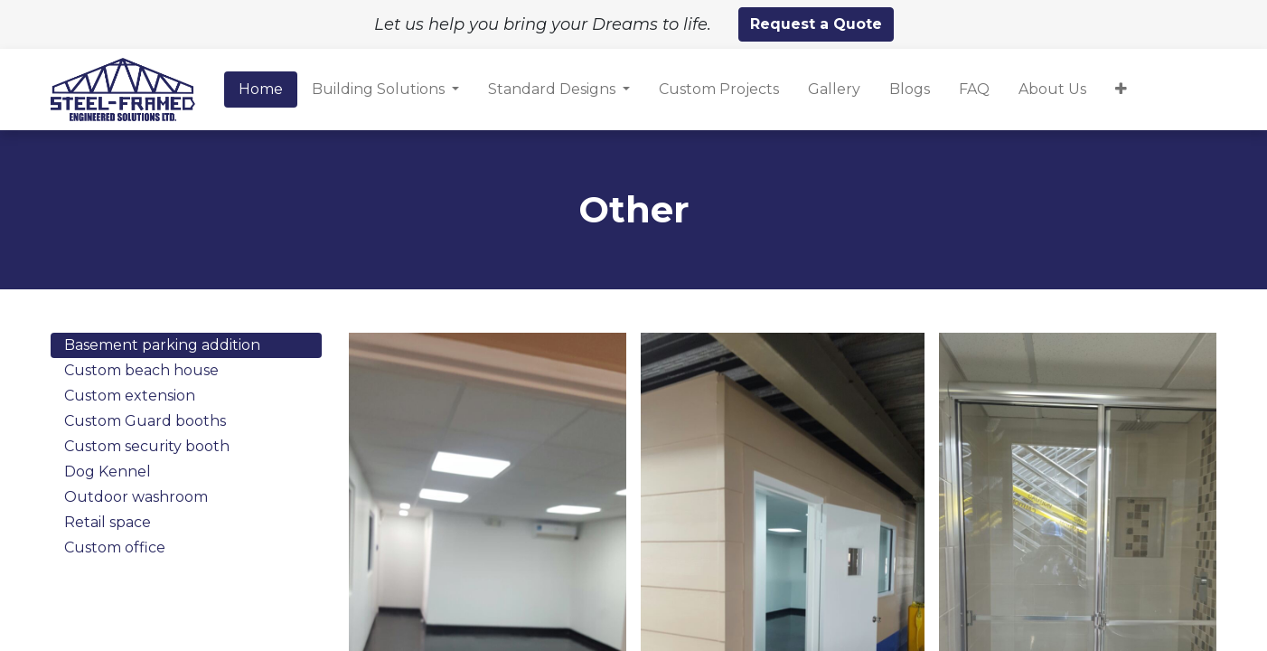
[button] (1121, 89)
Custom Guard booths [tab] (145, 420)
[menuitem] (260, 89)
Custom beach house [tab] (141, 370)
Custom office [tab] (114, 547)
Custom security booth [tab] (147, 446)
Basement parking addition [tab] (162, 345)
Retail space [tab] (107, 522)
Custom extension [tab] (129, 395)
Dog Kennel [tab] (107, 471)
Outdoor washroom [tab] (136, 496)
